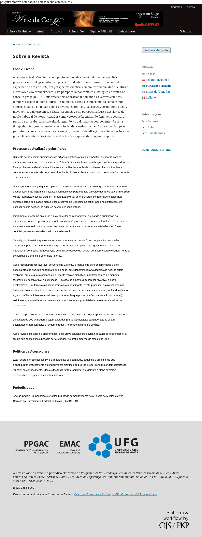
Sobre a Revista (17, 31)
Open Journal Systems (156, 149)
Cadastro (176, 7)
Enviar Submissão (156, 50)
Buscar (186, 31)
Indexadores (126, 31)
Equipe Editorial (101, 31)
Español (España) (157, 80)
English (150, 74)
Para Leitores (150, 121)
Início (16, 44)
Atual (40, 31)
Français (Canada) (158, 91)
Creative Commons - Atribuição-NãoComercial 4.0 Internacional (115, 494)
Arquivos (56, 31)
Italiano (151, 97)
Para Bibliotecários (153, 133)
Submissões (76, 31)
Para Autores (149, 127)
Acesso (191, 7)
